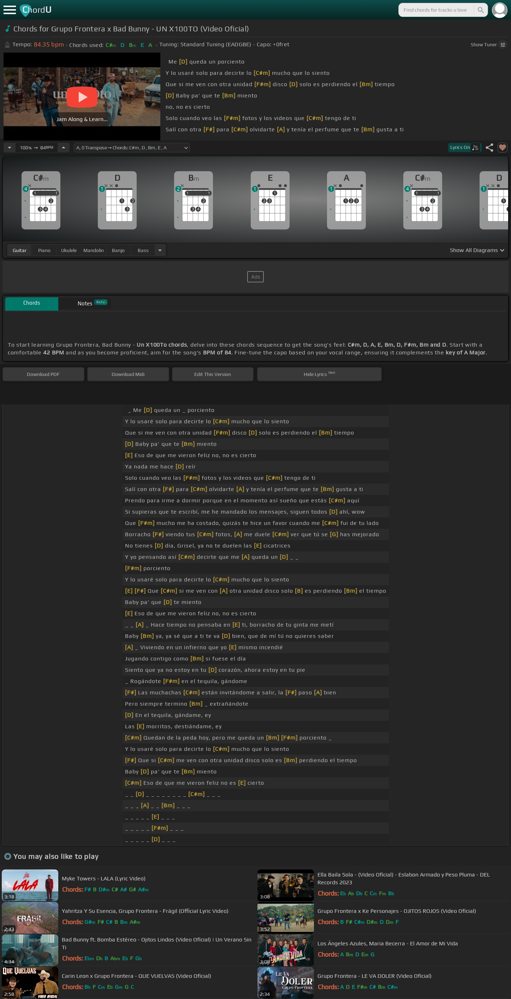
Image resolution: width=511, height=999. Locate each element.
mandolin (93, 250)
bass (143, 250)
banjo (118, 250)
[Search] (480, 10)
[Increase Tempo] (64, 147)
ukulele (69, 250)
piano (44, 250)
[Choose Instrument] (160, 250)
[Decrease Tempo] (10, 147)
